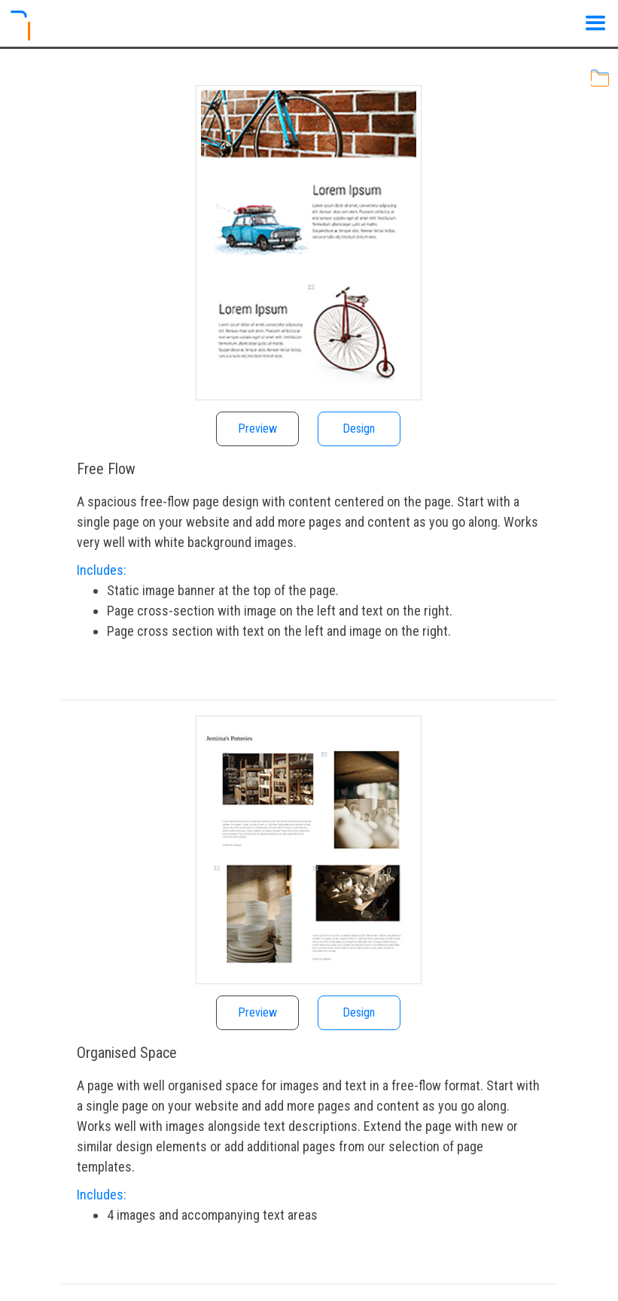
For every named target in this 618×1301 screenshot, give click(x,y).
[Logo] (27, 26)
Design (358, 428)
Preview (257, 428)
